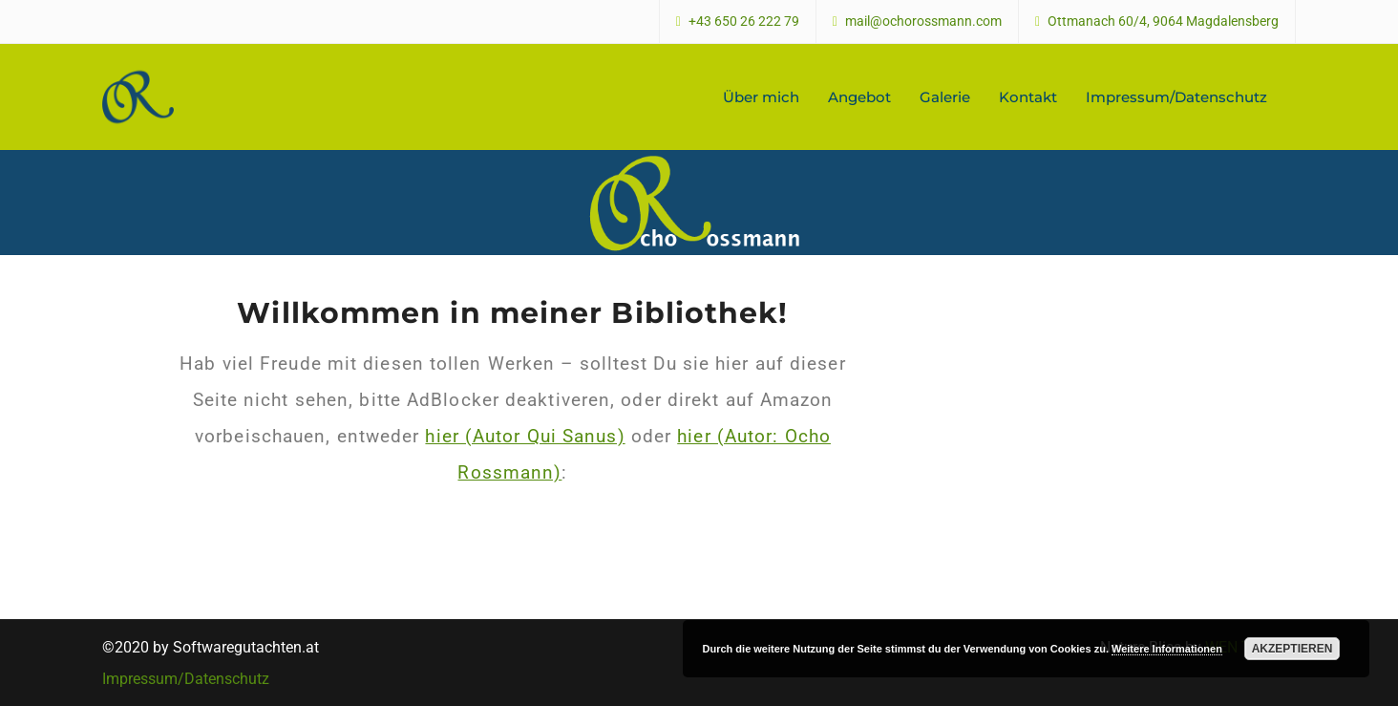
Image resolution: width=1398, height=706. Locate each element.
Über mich (761, 97)
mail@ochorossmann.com (923, 21)
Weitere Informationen (1167, 648)
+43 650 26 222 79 (743, 21)
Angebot (859, 97)
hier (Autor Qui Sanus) (525, 436)
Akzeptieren (1292, 648)
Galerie (945, 97)
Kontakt (1028, 97)
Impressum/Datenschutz (1176, 97)
